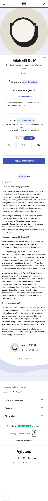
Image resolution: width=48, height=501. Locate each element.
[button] (5, 498)
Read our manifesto (24, 440)
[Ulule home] (24, 3)
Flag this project (24, 358)
